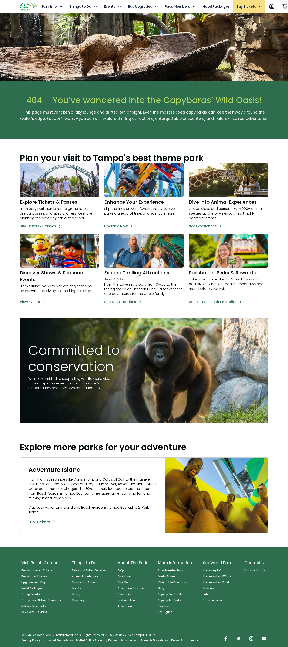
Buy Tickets (42, 521)
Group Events (30, 594)
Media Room (166, 576)
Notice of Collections (58, 640)
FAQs (121, 570)
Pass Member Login (171, 570)
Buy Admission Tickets (36, 570)
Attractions (125, 606)
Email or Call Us (254, 570)
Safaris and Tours (84, 582)
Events (76, 588)
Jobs (206, 594)
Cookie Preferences (184, 640)
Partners (208, 588)
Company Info (212, 570)
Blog (161, 588)
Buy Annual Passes (34, 576)
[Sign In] (271, 6)
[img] (225, 639)
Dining (76, 594)
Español (163, 606)
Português (165, 612)
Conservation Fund (216, 582)
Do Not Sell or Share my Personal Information (106, 640)
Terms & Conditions (154, 640)
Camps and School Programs (41, 600)
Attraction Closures (131, 588)
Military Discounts (33, 606)
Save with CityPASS (34, 612)
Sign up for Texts (169, 600)
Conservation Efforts (217, 576)
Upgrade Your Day (33, 582)
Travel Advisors (213, 600)
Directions (125, 594)
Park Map (124, 582)
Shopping (78, 600)
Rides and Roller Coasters (89, 570)
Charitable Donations (173, 582)
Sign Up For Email (169, 594)
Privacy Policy (30, 640)
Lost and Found (128, 600)
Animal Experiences (85, 576)
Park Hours (125, 576)
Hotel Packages (216, 6)
